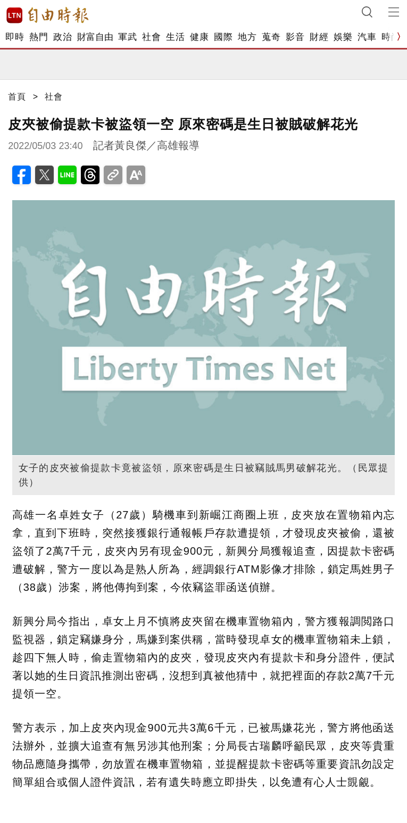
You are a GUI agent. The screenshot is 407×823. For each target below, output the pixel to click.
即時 (14, 37)
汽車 (367, 37)
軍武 (127, 37)
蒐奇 (271, 37)
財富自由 (95, 37)
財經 (319, 37)
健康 (199, 37)
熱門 (38, 37)
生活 (175, 37)
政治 (62, 37)
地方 (247, 37)
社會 (151, 37)
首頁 (17, 96)
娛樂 (343, 37)
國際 (223, 37)
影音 (295, 37)
